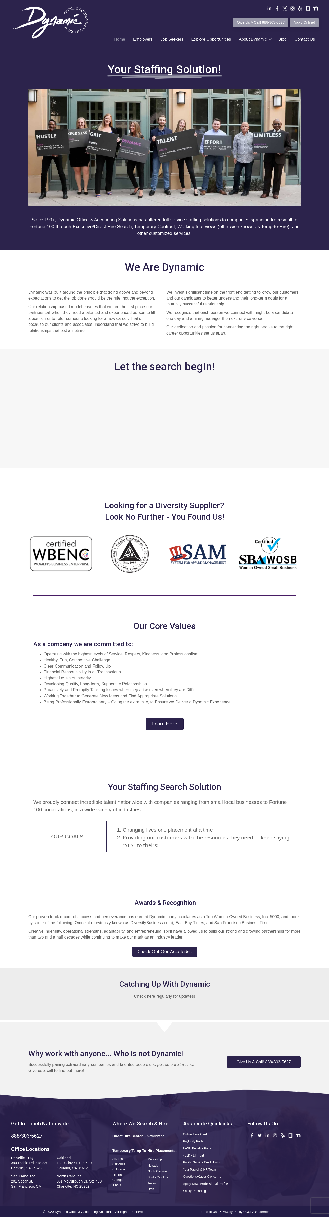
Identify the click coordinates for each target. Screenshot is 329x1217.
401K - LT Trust (193, 1155)
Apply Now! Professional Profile (205, 1183)
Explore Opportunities (211, 39)
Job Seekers (172, 39)
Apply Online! (304, 22)
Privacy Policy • (233, 1212)
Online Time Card (195, 1134)
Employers (143, 39)
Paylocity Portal (193, 1141)
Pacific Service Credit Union (202, 1162)
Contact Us (305, 39)
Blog (282, 39)
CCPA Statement (258, 1212)
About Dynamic (253, 39)
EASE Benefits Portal (197, 1148)
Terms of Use (209, 1212)
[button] (264, 1062)
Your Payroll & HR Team (199, 1169)
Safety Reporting (194, 1191)
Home (119, 39)
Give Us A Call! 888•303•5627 (261, 22)
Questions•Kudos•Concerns (202, 1176)
